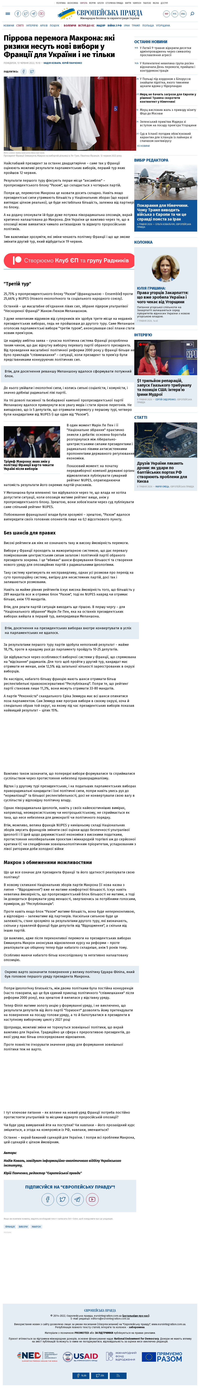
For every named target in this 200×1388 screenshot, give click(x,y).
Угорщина (163, 25)
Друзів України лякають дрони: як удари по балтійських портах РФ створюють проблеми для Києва (162, 593)
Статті (20, 25)
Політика (61, 3)
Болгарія (70, 25)
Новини (8, 25)
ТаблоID (147, 3)
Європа (83, 3)
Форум (92, 3)
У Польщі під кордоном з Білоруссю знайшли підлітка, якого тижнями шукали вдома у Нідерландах (165, 203)
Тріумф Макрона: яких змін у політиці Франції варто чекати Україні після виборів (29, 465)
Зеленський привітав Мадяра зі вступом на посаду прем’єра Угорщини (168, 244)
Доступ (164, 3)
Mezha (156, 3)
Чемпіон (137, 3)
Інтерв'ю (32, 25)
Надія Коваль (52, 63)
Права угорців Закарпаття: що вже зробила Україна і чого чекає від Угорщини (162, 418)
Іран (127, 25)
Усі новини (143, 267)
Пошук (54, 25)
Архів (44, 25)
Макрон (36, 1226)
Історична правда (114, 3)
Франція (10, 1226)
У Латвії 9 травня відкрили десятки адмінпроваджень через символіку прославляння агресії (165, 172)
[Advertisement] (70, 742)
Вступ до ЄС (86, 25)
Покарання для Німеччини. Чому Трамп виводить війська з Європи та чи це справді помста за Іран (162, 333)
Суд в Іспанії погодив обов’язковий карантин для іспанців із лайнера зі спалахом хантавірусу (166, 258)
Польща (148, 25)
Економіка (72, 3)
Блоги (100, 3)
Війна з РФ (115, 25)
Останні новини (150, 162)
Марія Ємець (162, 607)
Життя (128, 3)
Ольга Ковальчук (165, 345)
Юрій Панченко (72, 63)
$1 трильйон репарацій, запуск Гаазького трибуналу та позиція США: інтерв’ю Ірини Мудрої (164, 508)
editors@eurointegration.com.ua (110, 1318)
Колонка (143, 363)
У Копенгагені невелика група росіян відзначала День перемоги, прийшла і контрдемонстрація (167, 187)
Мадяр (101, 25)
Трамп (136, 25)
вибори (23, 1226)
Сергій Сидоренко (165, 520)
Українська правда (42, 3)
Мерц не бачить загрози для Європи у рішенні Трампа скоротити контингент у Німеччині (168, 218)
